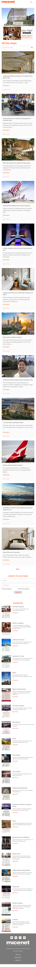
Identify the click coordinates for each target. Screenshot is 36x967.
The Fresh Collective (18, 609)
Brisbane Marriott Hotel (19, 692)
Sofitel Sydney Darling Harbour (21, 873)
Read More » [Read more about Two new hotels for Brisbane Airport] (6, 435)
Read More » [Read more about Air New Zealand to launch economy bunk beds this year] (6, 262)
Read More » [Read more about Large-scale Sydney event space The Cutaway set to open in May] (6, 88)
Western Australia (17, 906)
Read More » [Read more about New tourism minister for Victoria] (6, 350)
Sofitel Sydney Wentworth (19, 791)
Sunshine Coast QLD (18, 642)
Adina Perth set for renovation (11, 555)
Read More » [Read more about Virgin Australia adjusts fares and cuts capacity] (6, 218)
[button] (31, 2)
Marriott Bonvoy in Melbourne (21, 840)
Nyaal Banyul (16, 725)
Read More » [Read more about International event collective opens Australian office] (6, 392)
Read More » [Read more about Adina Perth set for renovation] (6, 563)
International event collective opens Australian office (18, 383)
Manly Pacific (16, 856)
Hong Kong (15, 889)
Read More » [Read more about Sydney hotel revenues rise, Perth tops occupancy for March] (6, 307)
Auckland (15, 922)
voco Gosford (16, 774)
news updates (7, 592)
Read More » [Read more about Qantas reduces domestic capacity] (6, 477)
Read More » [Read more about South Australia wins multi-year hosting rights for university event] (6, 133)
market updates (24, 592)
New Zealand (16, 758)
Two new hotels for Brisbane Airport (13, 425)
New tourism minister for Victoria (12, 340)
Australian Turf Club (18, 659)
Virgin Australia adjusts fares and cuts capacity (16, 208)
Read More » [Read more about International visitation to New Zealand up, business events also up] (6, 522)
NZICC (14, 675)
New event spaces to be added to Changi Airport (16, 166)
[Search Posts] (15, 50)
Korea (14, 741)
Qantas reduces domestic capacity (13, 468)
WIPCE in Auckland (17, 626)
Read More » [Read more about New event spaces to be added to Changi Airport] (6, 175)
